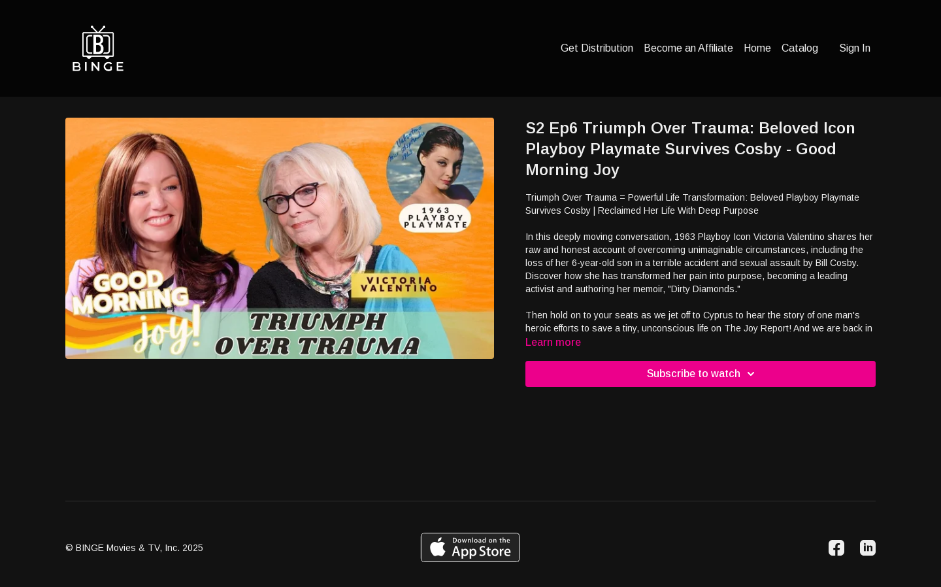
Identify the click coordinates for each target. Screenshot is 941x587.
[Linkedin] (868, 548)
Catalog (800, 48)
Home (757, 48)
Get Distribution (597, 48)
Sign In (854, 48)
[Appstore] (470, 547)
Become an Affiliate (688, 48)
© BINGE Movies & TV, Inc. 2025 (134, 547)
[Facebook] (836, 548)
